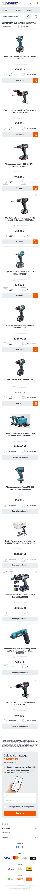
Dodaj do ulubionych (35, 34)
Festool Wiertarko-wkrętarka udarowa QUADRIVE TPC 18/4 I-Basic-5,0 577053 (20, 542)
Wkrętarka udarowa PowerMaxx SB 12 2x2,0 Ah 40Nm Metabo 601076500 (20, 219)
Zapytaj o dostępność (20, 457)
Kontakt (29, 10)
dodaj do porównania (22, 64)
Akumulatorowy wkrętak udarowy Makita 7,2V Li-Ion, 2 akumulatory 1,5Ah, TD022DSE (20, 651)
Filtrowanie (25, 26)
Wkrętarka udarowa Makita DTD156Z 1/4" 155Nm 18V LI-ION (20, 273)
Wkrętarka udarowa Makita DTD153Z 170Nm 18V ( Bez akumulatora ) (20, 488)
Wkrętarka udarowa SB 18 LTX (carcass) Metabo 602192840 (20, 111)
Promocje (18, 10)
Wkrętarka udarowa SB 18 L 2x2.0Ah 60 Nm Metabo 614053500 (20, 165)
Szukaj (28, 16)
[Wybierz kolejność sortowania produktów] (10, 26)
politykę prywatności (20, 806)
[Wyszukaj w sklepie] (14, 16)
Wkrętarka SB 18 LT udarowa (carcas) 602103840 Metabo (20, 704)
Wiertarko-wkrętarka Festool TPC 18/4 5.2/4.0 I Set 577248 (20, 596)
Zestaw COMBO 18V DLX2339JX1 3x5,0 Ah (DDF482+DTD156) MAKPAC (20, 434)
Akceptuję (11, 807)
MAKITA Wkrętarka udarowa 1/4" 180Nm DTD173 (20, 57)
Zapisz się (20, 813)
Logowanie (26, 4)
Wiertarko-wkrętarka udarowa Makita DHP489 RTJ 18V (20, 327)
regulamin (30, 807)
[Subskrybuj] (20, 795)
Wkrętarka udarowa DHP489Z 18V (20, 380)
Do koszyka (20, 80)
